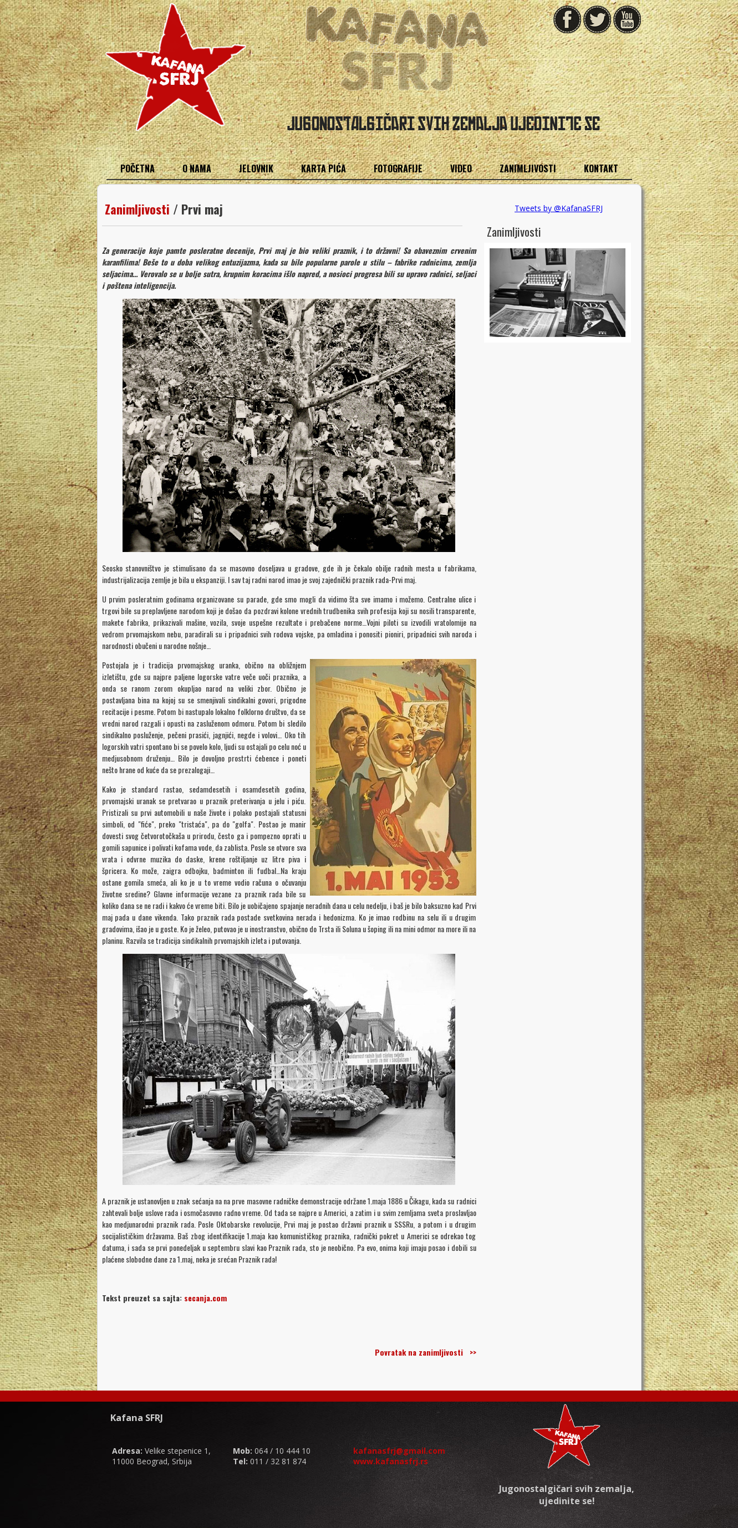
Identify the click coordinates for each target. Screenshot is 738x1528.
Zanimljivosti (137, 209)
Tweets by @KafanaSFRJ (559, 208)
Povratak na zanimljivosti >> (425, 1352)
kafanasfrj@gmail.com (399, 1450)
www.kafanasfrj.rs (390, 1461)
